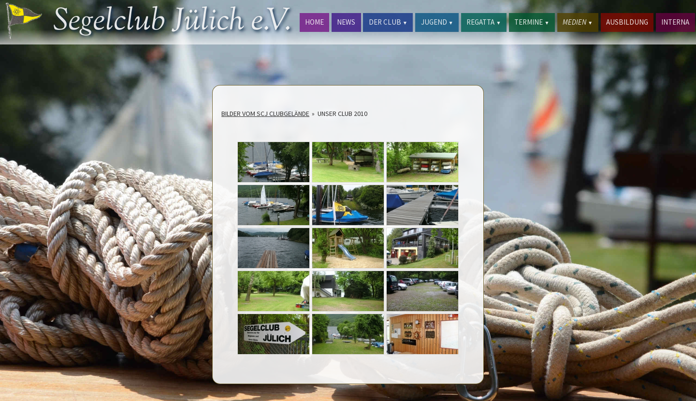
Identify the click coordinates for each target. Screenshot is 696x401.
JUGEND (437, 22)
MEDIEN (578, 22)
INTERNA (675, 22)
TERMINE (531, 22)
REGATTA (483, 22)
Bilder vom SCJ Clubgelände (265, 113)
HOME (314, 22)
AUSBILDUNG (627, 22)
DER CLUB (388, 22)
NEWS (346, 22)
